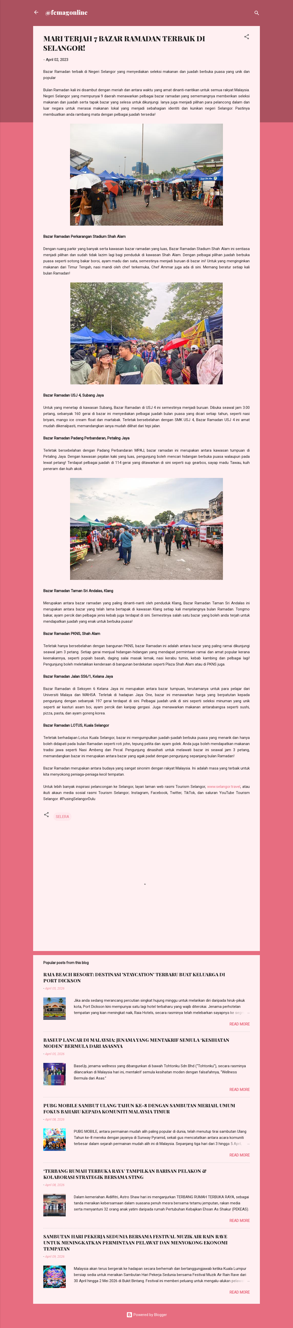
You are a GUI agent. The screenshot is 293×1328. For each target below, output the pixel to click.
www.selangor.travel (223, 786)
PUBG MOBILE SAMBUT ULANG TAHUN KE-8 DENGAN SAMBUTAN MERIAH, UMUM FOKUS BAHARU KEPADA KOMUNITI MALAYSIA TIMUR (139, 1108)
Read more (240, 1024)
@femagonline (66, 12)
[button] (247, 38)
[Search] (257, 14)
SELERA (62, 816)
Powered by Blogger (146, 1314)
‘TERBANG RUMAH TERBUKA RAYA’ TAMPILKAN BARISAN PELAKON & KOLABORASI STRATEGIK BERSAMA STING (125, 1174)
